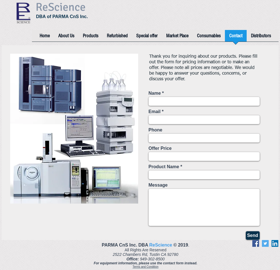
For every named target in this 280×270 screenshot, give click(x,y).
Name (155, 93)
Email (155, 111)
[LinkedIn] (275, 243)
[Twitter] (265, 243)
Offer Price (160, 148)
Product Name (164, 167)
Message (158, 185)
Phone (155, 130)
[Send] (253, 235)
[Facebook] (255, 243)
